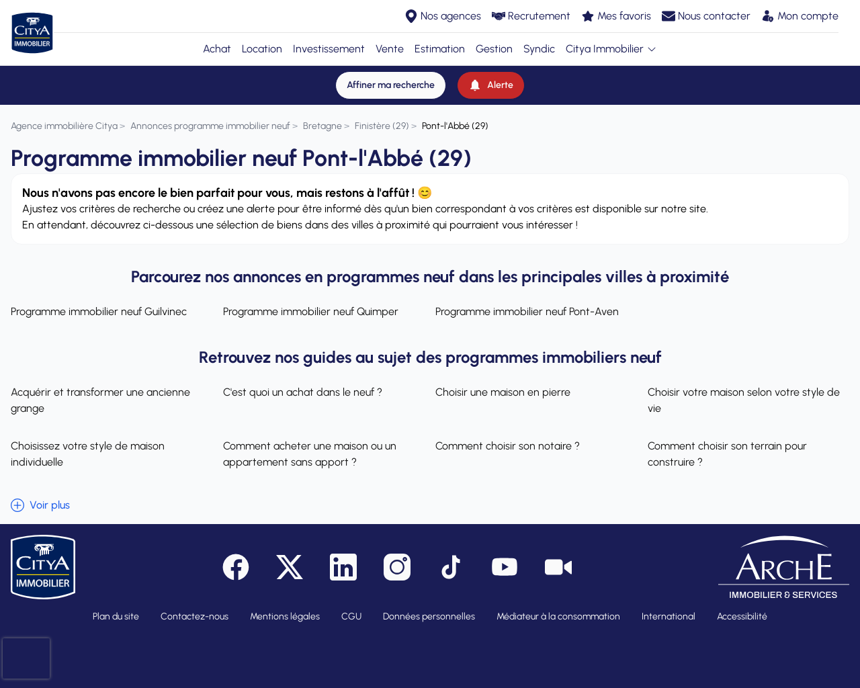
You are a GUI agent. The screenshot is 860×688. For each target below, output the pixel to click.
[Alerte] (491, 85)
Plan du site (116, 616)
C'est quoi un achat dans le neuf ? (302, 392)
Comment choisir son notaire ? (507, 445)
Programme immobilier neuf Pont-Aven (527, 311)
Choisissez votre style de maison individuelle (88, 453)
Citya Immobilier (611, 48)
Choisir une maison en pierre (502, 392)
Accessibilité (742, 616)
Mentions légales (285, 616)
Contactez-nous (194, 616)
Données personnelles (429, 616)
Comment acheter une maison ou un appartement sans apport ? (309, 453)
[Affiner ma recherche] (390, 85)
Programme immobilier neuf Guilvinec (99, 311)
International (668, 616)
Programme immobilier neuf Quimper (310, 311)
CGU (351, 616)
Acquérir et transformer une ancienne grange (100, 400)
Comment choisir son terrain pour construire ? (727, 453)
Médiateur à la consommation (558, 616)
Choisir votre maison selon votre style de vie (744, 400)
